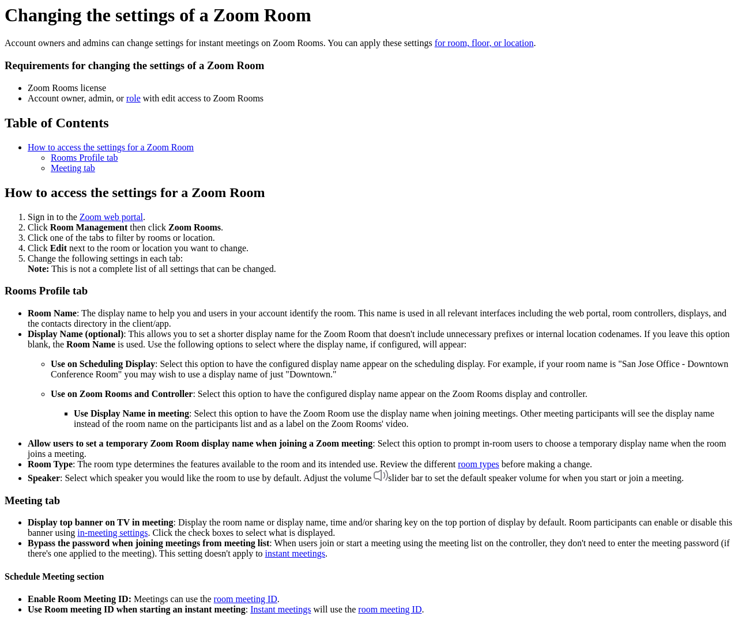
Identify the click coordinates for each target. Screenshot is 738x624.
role (133, 98)
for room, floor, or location (484, 43)
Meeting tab (73, 168)
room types (478, 464)
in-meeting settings (112, 533)
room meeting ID (245, 599)
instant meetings (295, 553)
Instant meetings (280, 609)
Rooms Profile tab (84, 157)
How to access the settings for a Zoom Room (111, 147)
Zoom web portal (111, 217)
